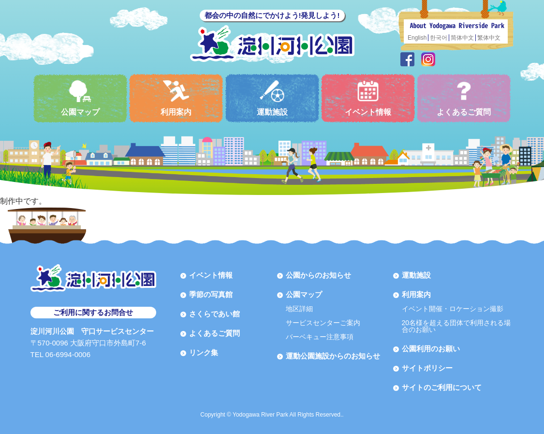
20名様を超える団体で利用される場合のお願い (456, 326)
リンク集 (203, 352)
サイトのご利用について (442, 387)
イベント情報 (368, 98)
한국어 (438, 37)
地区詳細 (299, 309)
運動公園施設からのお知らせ (333, 356)
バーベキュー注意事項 (319, 337)
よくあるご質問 (464, 98)
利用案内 (176, 98)
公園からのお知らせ (318, 275)
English (417, 37)
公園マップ (80, 98)
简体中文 (462, 37)
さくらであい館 (214, 314)
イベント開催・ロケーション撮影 (452, 309)
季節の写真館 (211, 294)
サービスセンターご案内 (323, 323)
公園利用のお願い (431, 348)
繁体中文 (488, 37)
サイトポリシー (427, 368)
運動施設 (272, 98)
